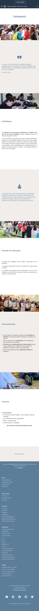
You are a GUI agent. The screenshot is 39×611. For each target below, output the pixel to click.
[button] (1, 6)
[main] (19, 16)
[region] (19, 2)
